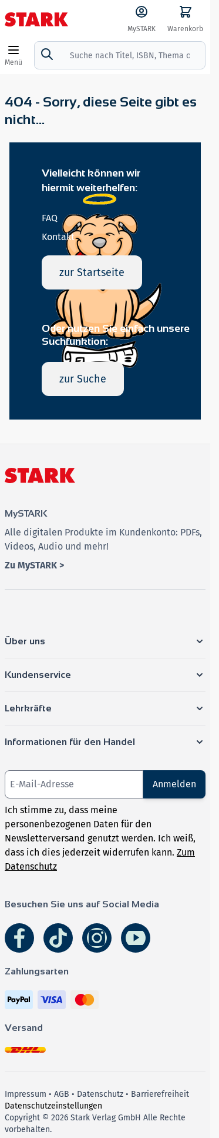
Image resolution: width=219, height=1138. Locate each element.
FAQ (50, 218)
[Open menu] (13, 55)
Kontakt (58, 236)
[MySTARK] (141, 19)
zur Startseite (91, 272)
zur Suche (82, 378)
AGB (61, 1094)
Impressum (25, 1094)
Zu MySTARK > (34, 565)
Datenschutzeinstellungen (53, 1106)
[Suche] (47, 54)
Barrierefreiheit (160, 1094)
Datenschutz (100, 1094)
